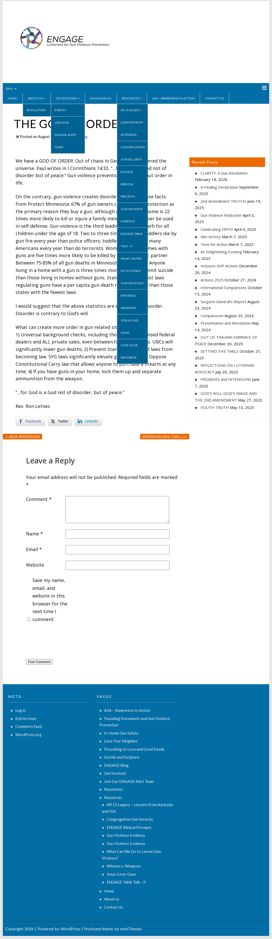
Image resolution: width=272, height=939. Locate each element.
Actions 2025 (212, 279)
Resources (130, 98)
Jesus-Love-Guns (130, 326)
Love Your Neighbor (129, 351)
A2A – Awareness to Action (173, 98)
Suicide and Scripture (121, 757)
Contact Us (214, 98)
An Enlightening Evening (221, 251)
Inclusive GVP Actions (219, 265)
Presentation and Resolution (226, 323)
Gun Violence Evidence (132, 215)
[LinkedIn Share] (88, 421)
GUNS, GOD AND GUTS (22, 436)
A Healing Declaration (219, 187)
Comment (39, 499)
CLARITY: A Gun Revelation (224, 173)
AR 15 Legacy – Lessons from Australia (132, 122)
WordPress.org (28, 734)
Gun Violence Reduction (221, 215)
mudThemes (131, 928)
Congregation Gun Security (133, 153)
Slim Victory (211, 236)
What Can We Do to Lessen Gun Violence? (132, 271)
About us (35, 98)
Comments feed (28, 726)
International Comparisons (224, 287)
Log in (20, 710)
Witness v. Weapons (129, 302)
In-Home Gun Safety (121, 733)
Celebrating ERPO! (217, 229)
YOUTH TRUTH (215, 407)
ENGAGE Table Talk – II (132, 240)
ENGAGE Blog (101, 98)
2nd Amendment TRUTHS (223, 201)
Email (34, 549)
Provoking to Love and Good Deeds (134, 749)
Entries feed (25, 718)
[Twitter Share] (60, 421)
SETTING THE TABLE (220, 351)
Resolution (36, 110)
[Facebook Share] (30, 421)
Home (12, 98)
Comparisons (212, 315)
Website (35, 565)
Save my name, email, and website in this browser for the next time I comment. (49, 599)
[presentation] (65, 642)
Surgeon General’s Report (223, 301)
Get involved (66, 98)
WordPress (70, 928)
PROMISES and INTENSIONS (226, 379)
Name (34, 534)
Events (60, 110)
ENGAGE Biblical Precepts (128, 184)
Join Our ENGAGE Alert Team (66, 135)
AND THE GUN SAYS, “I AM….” (164, 436)
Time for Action (214, 244)
